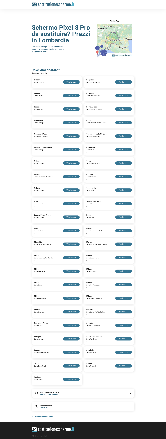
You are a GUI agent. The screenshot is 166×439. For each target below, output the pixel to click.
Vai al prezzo (71, 82)
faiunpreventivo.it (42, 436)
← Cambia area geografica (42, 416)
